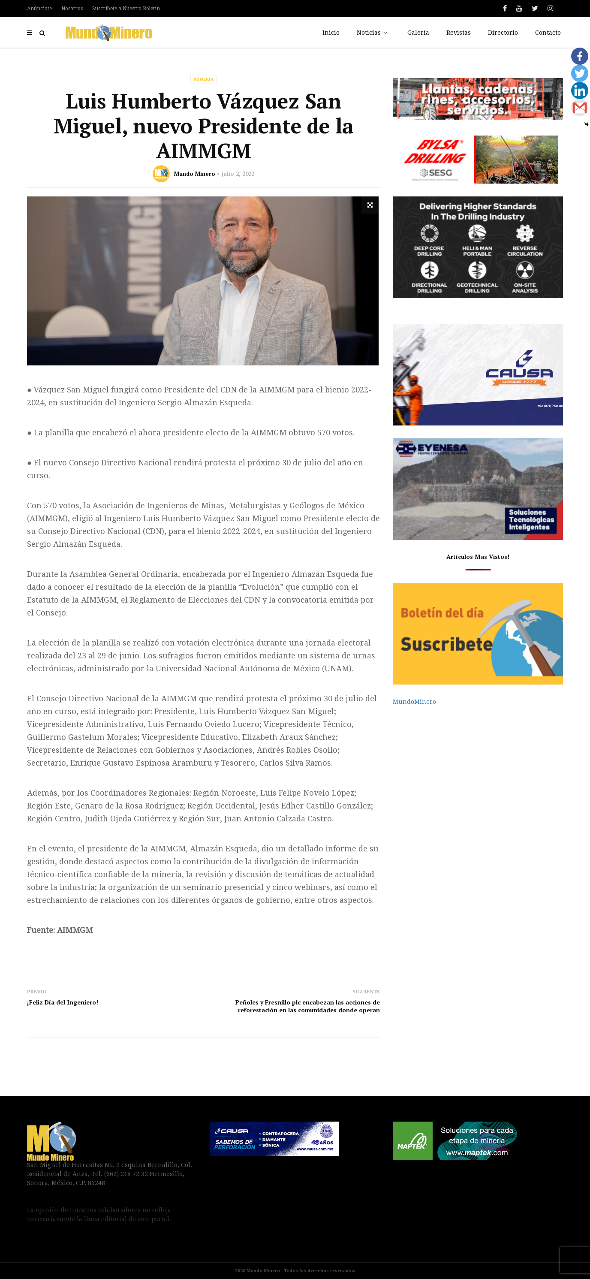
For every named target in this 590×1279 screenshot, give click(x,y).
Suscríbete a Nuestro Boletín (126, 9)
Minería (204, 79)
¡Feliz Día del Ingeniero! (62, 1002)
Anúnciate (39, 9)
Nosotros (72, 9)
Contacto (548, 32)
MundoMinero (414, 701)
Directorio (503, 32)
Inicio (331, 32)
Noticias (373, 32)
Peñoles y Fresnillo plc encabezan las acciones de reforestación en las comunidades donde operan (307, 1006)
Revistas (458, 32)
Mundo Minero (194, 174)
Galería (418, 32)
